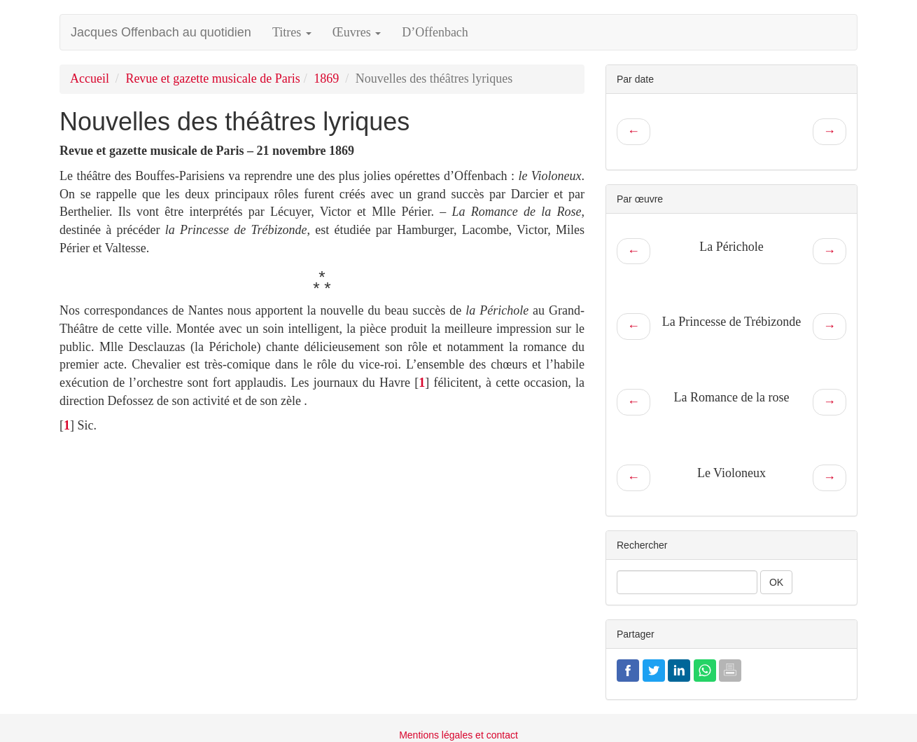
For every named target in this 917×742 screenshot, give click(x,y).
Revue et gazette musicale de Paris (212, 78)
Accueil (89, 78)
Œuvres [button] (357, 32)
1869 (326, 78)
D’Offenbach (435, 32)
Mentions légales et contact (458, 735)
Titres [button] (292, 32)
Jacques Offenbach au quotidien (161, 32)
